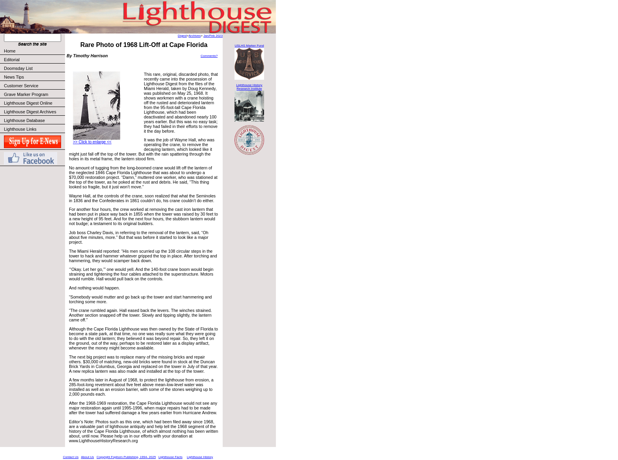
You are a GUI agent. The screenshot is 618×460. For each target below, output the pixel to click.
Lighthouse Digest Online (28, 103)
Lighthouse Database (24, 120)
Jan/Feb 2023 (213, 36)
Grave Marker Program (26, 94)
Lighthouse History (200, 457)
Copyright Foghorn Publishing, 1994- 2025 (126, 457)
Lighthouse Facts (170, 457)
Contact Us (71, 457)
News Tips (14, 77)
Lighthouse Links (20, 129)
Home (9, 51)
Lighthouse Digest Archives (30, 111)
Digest (182, 36)
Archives (194, 36)
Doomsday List (18, 68)
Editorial (34, 59)
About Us (87, 457)
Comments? (209, 56)
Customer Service (34, 85)
